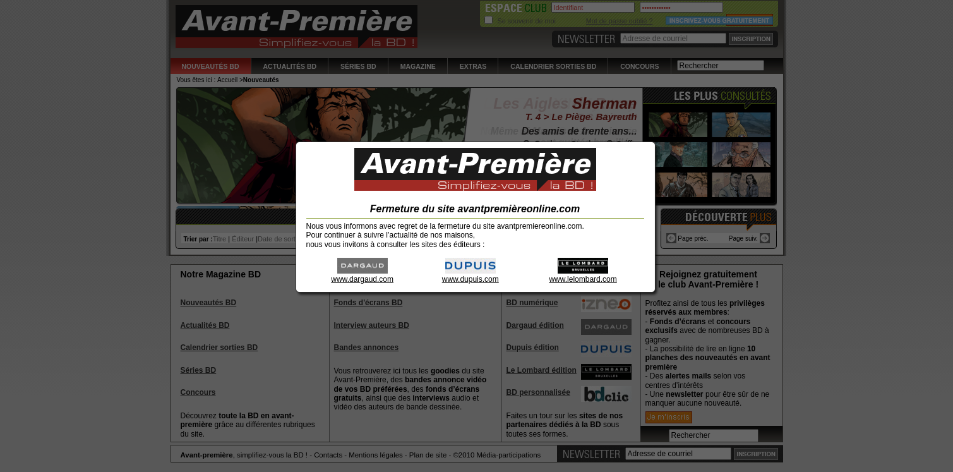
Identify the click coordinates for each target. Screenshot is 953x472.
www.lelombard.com (582, 275)
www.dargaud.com (362, 275)
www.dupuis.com (470, 275)
